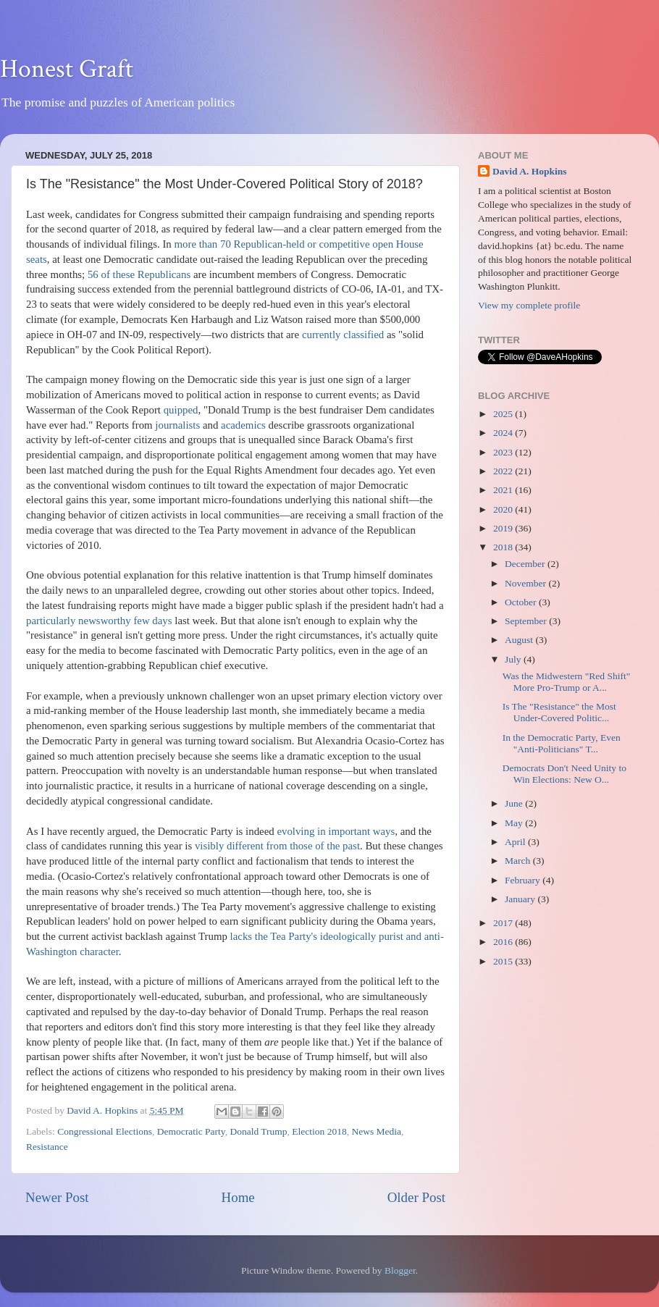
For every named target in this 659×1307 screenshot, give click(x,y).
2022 (504, 471)
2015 (504, 961)
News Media (376, 1131)
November (526, 583)
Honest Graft (66, 69)
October (522, 602)
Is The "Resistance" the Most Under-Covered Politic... (559, 712)
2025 (504, 413)
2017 (504, 922)
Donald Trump (258, 1131)
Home (238, 1197)
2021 (504, 489)
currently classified (343, 334)
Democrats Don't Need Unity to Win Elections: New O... (564, 773)
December (526, 563)
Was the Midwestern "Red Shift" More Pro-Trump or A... (566, 682)
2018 (504, 547)
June (515, 803)
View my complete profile (529, 305)
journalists (177, 425)
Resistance (47, 1146)
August (520, 639)
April (516, 841)
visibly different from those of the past (277, 846)
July (514, 659)
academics (243, 425)
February (523, 880)
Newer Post (57, 1197)
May (515, 823)
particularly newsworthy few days (99, 620)
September (527, 620)
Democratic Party (191, 1131)
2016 (504, 941)
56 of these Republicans (139, 274)
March (519, 860)
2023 (504, 452)
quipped (181, 410)
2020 (504, 509)
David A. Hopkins (529, 171)
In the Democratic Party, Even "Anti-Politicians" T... (562, 743)
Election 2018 (319, 1131)
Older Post (416, 1197)
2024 (504, 432)
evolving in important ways (336, 831)
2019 (504, 528)
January (521, 899)
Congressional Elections (104, 1131)
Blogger (400, 1270)
